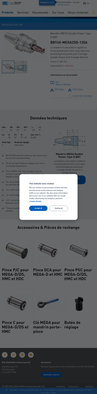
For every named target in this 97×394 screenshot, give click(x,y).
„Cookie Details (35, 201)
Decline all (59, 208)
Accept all (38, 208)
